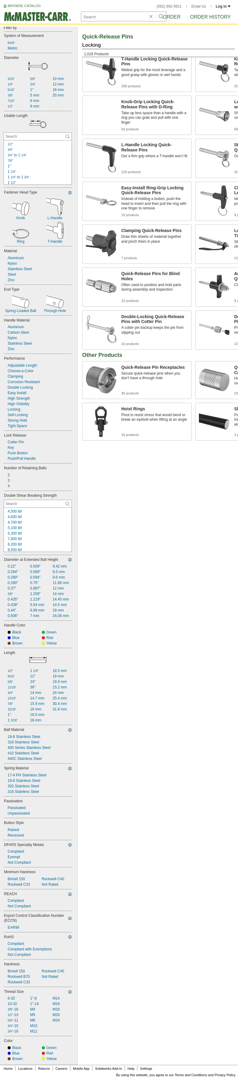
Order (172, 17)
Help (131, 1068)
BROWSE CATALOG (24, 6)
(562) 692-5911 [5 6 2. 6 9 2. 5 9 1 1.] (169, 6)
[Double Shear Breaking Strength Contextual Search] (38, 504)
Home (8, 1068)
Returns (44, 1068)
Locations (25, 1068)
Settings (146, 1068)
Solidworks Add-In (108, 1068)
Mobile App (81, 1068)
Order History (210, 17)
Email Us (198, 6)
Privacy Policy (225, 1075)
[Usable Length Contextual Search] (38, 136)
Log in (223, 6)
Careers (61, 1068)
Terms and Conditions (191, 1075)
